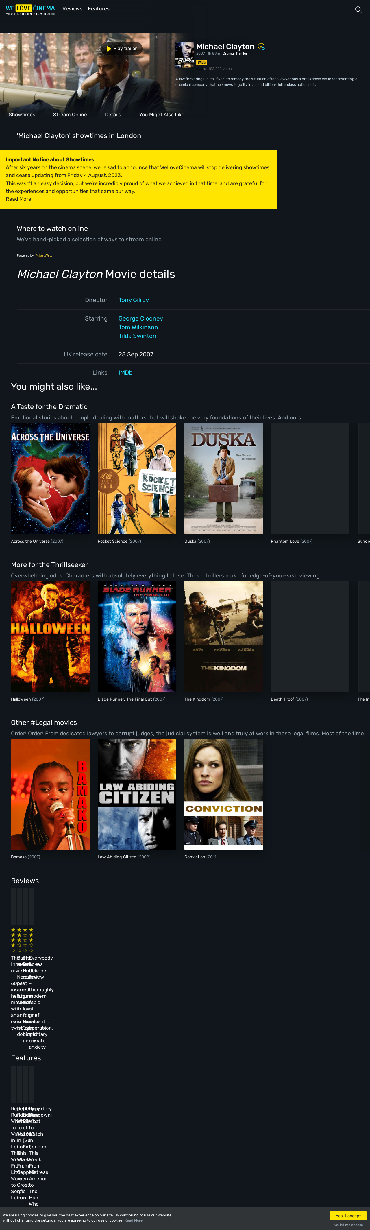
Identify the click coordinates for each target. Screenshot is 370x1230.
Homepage (57, 1105)
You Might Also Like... (163, 114)
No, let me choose (348, 1225)
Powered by (35, 255)
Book (53, 1118)
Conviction (195, 856)
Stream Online (70, 114)
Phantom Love (285, 540)
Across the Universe (31, 540)
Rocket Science (113, 540)
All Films (57, 1131)
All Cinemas (95, 1105)
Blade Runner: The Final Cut (125, 698)
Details (113, 114)
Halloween (21, 698)
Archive (130, 1118)
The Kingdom (197, 698)
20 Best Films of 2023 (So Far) (209, 1037)
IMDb (125, 372)
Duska (190, 540)
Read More (133, 1220)
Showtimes (22, 114)
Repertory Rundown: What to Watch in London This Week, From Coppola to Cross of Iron (127, 1043)
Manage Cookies (137, 1155)
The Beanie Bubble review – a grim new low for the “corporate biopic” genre (208, 948)
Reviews (71, 8)
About (128, 1105)
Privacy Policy (136, 1143)
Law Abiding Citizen (118, 856)
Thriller (241, 53)
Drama (228, 53)
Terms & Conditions (141, 1131)
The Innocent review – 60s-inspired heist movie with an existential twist (43, 948)
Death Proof (283, 698)
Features (99, 8)
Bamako (19, 856)
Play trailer (25, 47)
